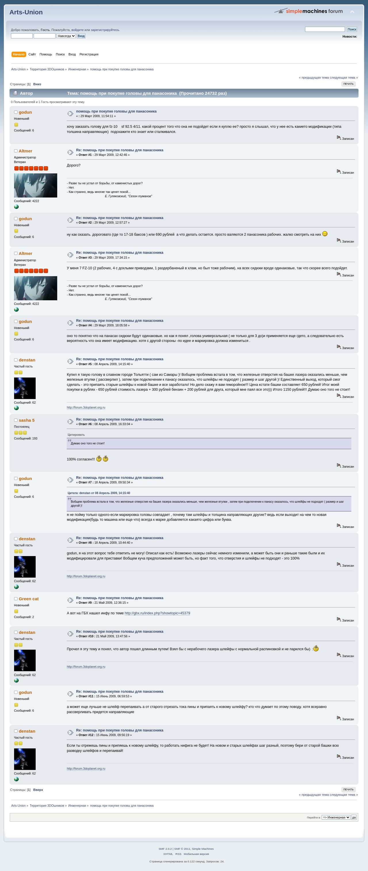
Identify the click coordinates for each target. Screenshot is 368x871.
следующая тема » (344, 77)
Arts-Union (26, 12)
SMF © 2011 (182, 848)
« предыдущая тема (314, 77)
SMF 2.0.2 (165, 848)
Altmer (25, 150)
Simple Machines (203, 848)
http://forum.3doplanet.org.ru (86, 407)
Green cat (29, 598)
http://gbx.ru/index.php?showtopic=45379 (157, 613)
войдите (77, 30)
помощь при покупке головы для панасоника (116, 111)
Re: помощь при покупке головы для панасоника (120, 150)
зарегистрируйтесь (105, 30)
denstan (27, 359)
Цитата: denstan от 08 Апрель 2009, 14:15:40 (99, 493)
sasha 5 (26, 420)
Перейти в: (314, 817)
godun (25, 112)
